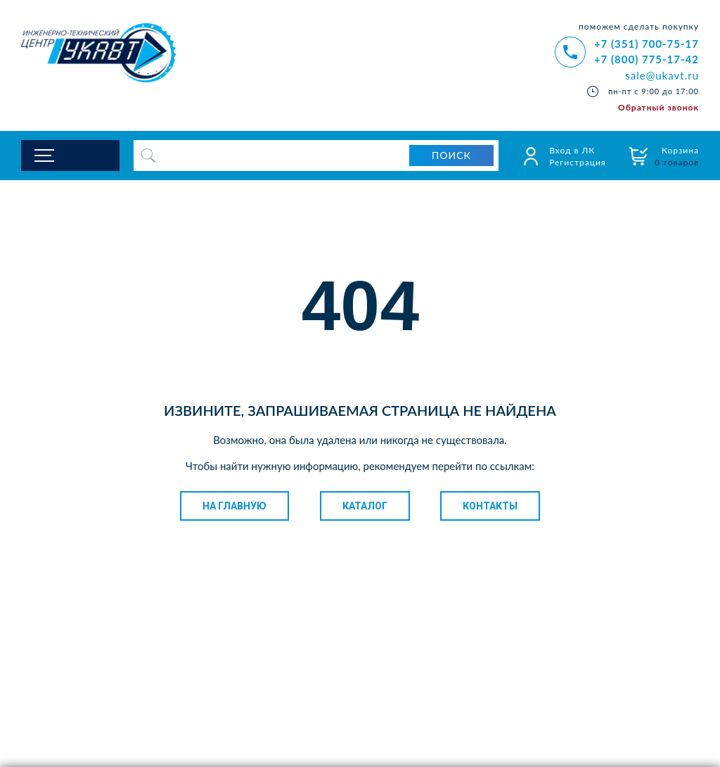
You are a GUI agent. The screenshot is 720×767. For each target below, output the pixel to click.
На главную (234, 506)
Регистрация (577, 162)
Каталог (364, 506)
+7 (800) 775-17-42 (646, 59)
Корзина (677, 156)
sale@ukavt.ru (662, 75)
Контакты (490, 506)
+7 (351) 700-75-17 (646, 43)
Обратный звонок (658, 107)
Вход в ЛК (572, 150)
